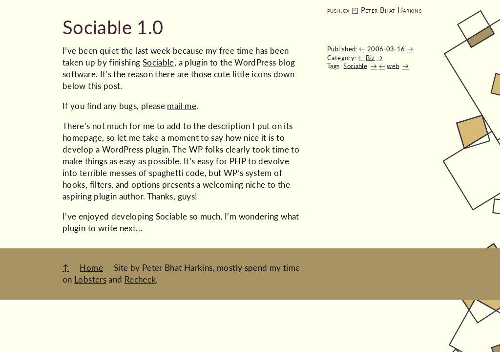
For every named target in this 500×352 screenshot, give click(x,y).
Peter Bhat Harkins (391, 10)
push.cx (338, 10)
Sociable (355, 66)
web (393, 66)
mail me (181, 106)
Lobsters (90, 279)
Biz (370, 58)
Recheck (140, 279)
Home (91, 268)
